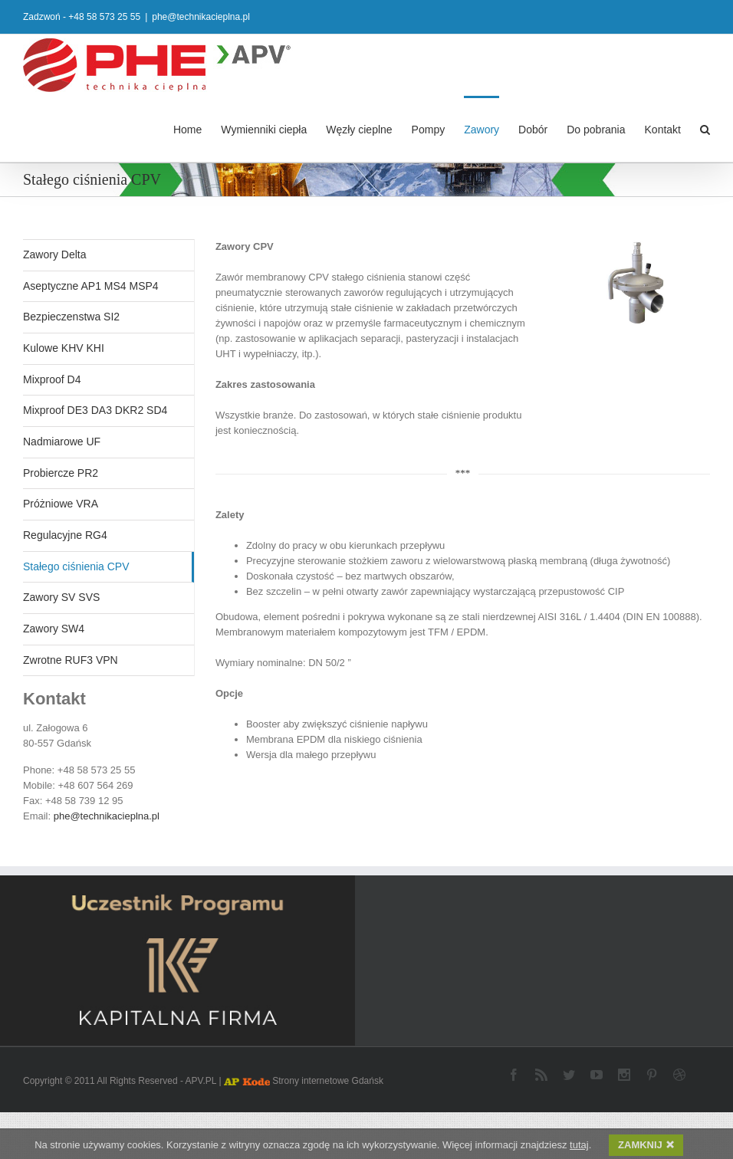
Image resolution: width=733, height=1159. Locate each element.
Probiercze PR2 (60, 472)
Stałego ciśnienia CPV (76, 566)
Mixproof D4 (52, 379)
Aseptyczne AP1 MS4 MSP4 (91, 285)
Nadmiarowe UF (61, 441)
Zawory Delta (54, 254)
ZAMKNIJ (646, 1145)
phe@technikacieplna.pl (201, 16)
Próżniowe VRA (60, 503)
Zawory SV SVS (61, 596)
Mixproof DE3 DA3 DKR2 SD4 (95, 409)
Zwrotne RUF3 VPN (70, 659)
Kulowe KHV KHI (63, 347)
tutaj (579, 1145)
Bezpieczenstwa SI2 (71, 316)
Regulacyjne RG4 (65, 534)
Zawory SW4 (53, 628)
